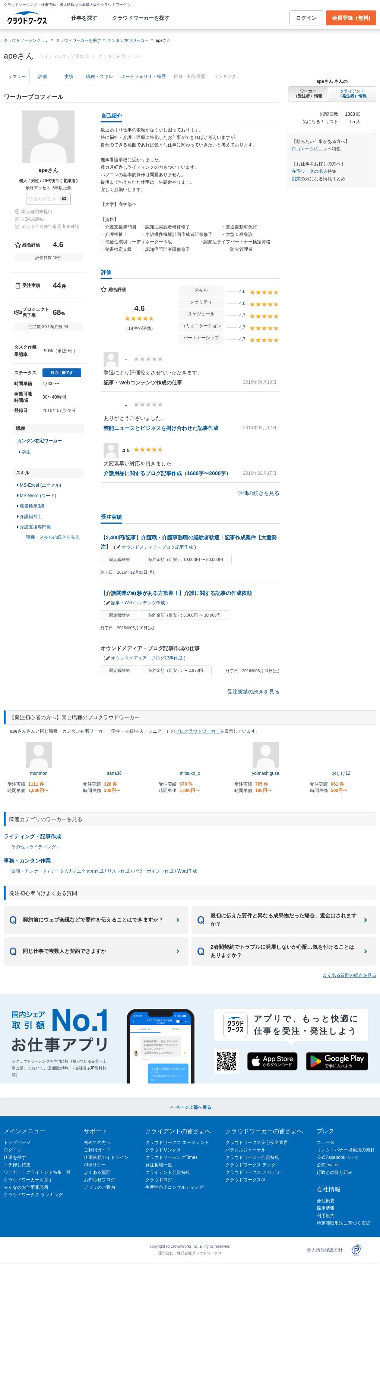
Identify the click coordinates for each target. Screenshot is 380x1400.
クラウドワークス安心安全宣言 (256, 1142)
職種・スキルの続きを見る (53, 537)
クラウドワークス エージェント (177, 1142)
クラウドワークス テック (250, 1164)
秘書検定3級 (31, 506)
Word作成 (187, 871)
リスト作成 (118, 871)
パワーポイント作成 (153, 871)
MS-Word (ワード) (36, 495)
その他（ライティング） (35, 846)
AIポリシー (95, 1164)
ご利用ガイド (97, 1150)
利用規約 (326, 1215)
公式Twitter (328, 1164)
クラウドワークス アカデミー (255, 1172)
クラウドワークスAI (245, 1179)
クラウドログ (158, 1179)
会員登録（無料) (351, 18)
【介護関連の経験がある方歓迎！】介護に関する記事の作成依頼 (176, 593)
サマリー (17, 76)
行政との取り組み (334, 1172)
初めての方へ (97, 1142)
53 (64, 199)
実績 (68, 76)
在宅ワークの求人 (309, 171)
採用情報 (326, 1208)
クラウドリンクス (163, 1150)
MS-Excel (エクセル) (39, 485)
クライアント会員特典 (167, 1172)
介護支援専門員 (34, 527)
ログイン (306, 18)
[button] (48, 199)
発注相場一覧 (158, 1164)
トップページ (17, 1142)
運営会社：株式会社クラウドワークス (190, 1253)
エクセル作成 (90, 871)
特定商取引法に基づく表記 (343, 1223)
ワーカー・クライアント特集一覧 (37, 1172)
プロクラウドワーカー (197, 731)
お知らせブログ (99, 1179)
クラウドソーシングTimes (171, 1157)
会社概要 (326, 1200)
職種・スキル (99, 76)
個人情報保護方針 (325, 1250)
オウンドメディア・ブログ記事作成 (157, 547)
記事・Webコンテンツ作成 (138, 602)
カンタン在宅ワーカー (128, 40)
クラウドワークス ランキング (33, 1194)
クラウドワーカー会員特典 (252, 1157)
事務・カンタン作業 (27, 861)
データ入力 (62, 871)
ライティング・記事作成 (32, 836)
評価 (42, 76)
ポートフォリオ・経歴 (143, 76)
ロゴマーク (303, 149)
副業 (296, 178)
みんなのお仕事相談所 (26, 1187)
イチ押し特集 (17, 1164)
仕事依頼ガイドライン (106, 1157)
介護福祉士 (29, 516)
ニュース (326, 1142)
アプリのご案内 (99, 1187)
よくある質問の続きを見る (349, 975)
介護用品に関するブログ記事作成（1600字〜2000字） (167, 473)
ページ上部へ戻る (190, 1107)
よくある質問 (97, 1172)
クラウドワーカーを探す (141, 18)
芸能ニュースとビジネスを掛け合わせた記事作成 (161, 428)
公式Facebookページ (338, 1157)
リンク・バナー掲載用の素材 (346, 1150)
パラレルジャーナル (245, 1150)
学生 (25, 452)
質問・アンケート (29, 871)
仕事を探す (84, 18)
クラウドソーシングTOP (26, 40)
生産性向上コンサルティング (174, 1187)
